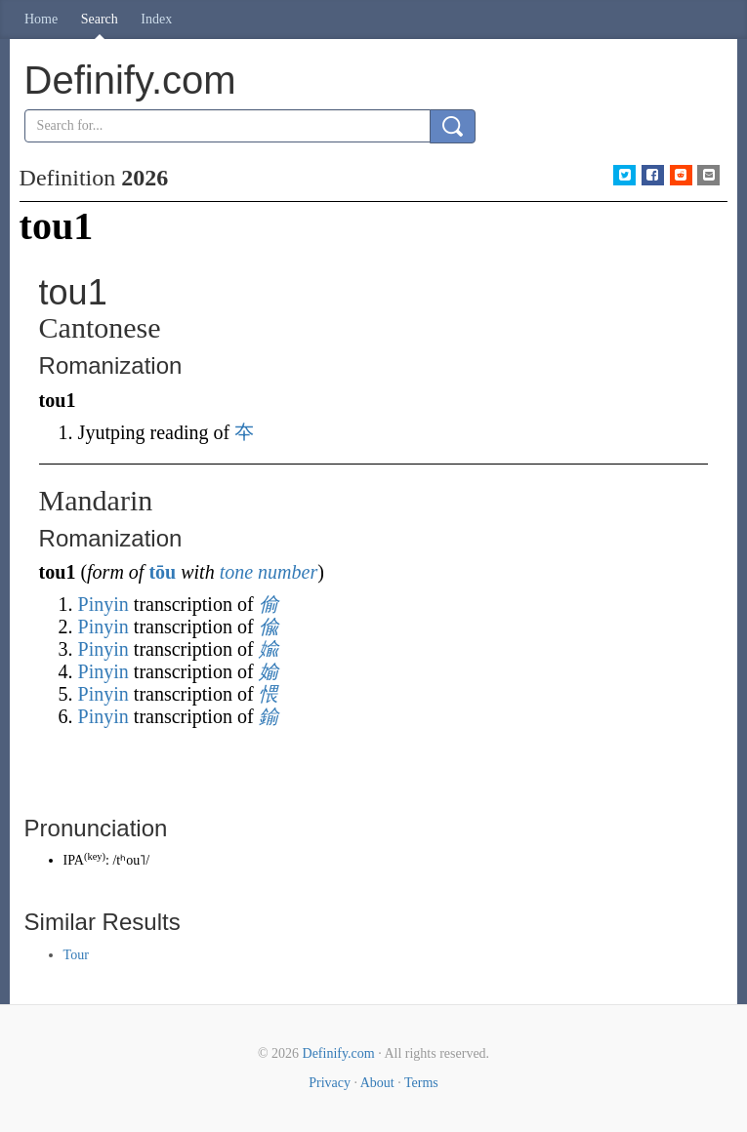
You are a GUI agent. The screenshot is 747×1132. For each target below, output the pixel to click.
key (94, 856)
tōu (162, 572)
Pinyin (103, 604)
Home (41, 19)
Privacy (330, 1082)
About (377, 1082)
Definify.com (339, 1053)
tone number (269, 572)
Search (99, 19)
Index (156, 19)
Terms (421, 1082)
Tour (76, 955)
